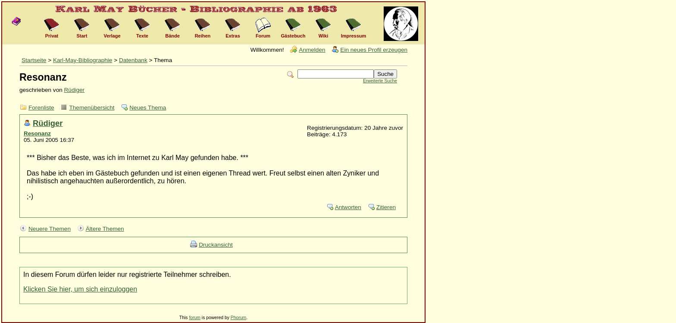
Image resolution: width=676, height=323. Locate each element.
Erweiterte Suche (380, 80)
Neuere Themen (49, 229)
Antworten (348, 207)
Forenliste (41, 107)
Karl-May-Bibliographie (83, 60)
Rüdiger (74, 90)
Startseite (34, 60)
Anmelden (312, 50)
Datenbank (133, 60)
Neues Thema (147, 107)
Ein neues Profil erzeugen (373, 50)
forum (194, 317)
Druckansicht (216, 244)
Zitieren (386, 207)
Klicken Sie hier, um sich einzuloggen (80, 289)
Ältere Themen (105, 229)
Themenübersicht (91, 107)
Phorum (238, 317)
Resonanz (37, 133)
